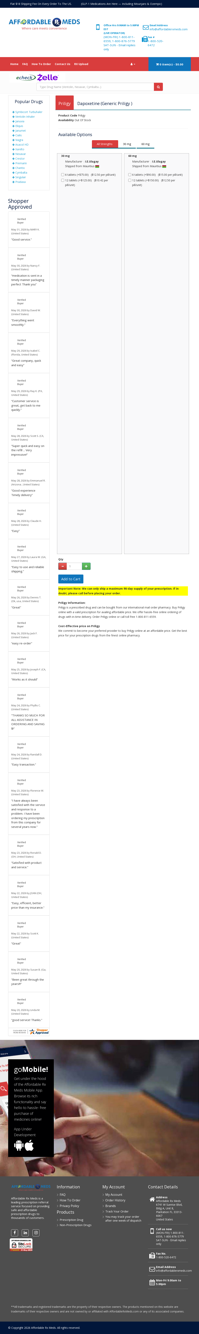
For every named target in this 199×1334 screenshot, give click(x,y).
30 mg (127, 144)
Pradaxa (19, 182)
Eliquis (17, 126)
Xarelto (18, 149)
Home (14, 64)
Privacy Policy (69, 1206)
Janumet (19, 130)
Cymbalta (19, 172)
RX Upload (81, 64)
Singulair (19, 177)
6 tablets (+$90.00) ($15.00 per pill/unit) (155, 174)
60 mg (145, 144)
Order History (115, 1200)
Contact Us (62, 64)
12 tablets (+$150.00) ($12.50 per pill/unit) (151, 182)
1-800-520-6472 (166, 1257)
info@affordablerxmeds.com (169, 29)
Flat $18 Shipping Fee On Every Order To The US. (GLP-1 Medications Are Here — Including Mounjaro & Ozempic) (86, 4)
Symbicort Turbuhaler (27, 112)
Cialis (17, 135)
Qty (60, 559)
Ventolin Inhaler (23, 116)
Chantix (18, 168)
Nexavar (19, 154)
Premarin (19, 163)
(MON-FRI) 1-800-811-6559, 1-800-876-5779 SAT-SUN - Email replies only (119, 43)
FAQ (25, 64)
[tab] (105, 144)
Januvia (18, 121)
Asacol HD (20, 144)
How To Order (41, 64)
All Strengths (105, 144)
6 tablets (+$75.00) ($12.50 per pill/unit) (88, 174)
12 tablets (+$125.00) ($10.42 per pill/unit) (84, 182)
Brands (110, 1206)
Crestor (18, 158)
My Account (113, 1194)
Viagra (17, 140)
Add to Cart (70, 579)
